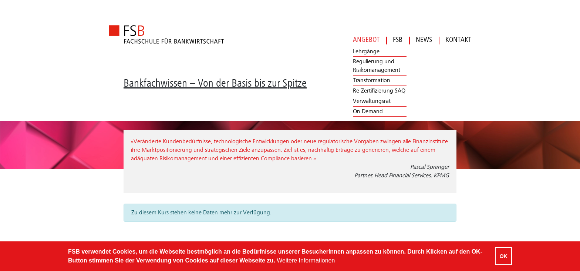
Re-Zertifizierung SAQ (379, 90)
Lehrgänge (366, 51)
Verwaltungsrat (372, 101)
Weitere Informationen (306, 260)
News (420, 39)
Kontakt (455, 39)
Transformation (371, 80)
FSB (394, 39)
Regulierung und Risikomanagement (376, 65)
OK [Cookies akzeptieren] (503, 256)
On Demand (368, 111)
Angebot (366, 39)
